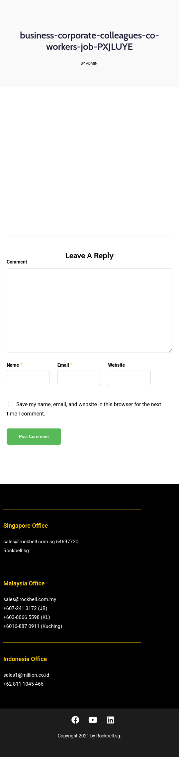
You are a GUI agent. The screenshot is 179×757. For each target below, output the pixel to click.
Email (63, 365)
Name (13, 365)
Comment (17, 262)
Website (116, 365)
